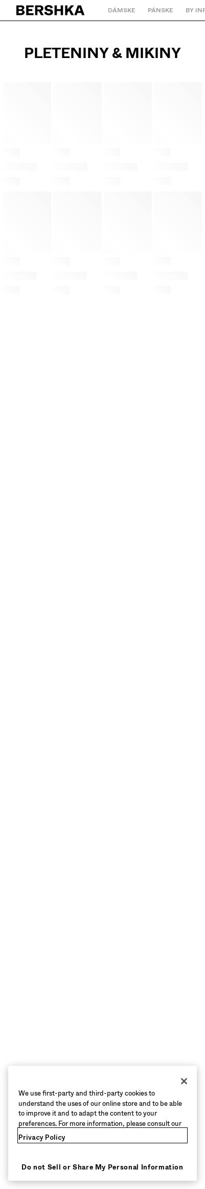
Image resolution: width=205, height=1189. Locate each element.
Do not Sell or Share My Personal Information (102, 1167)
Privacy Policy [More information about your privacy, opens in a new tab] (41, 1137)
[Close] (184, 1081)
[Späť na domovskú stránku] (50, 10)
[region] (102, 1123)
